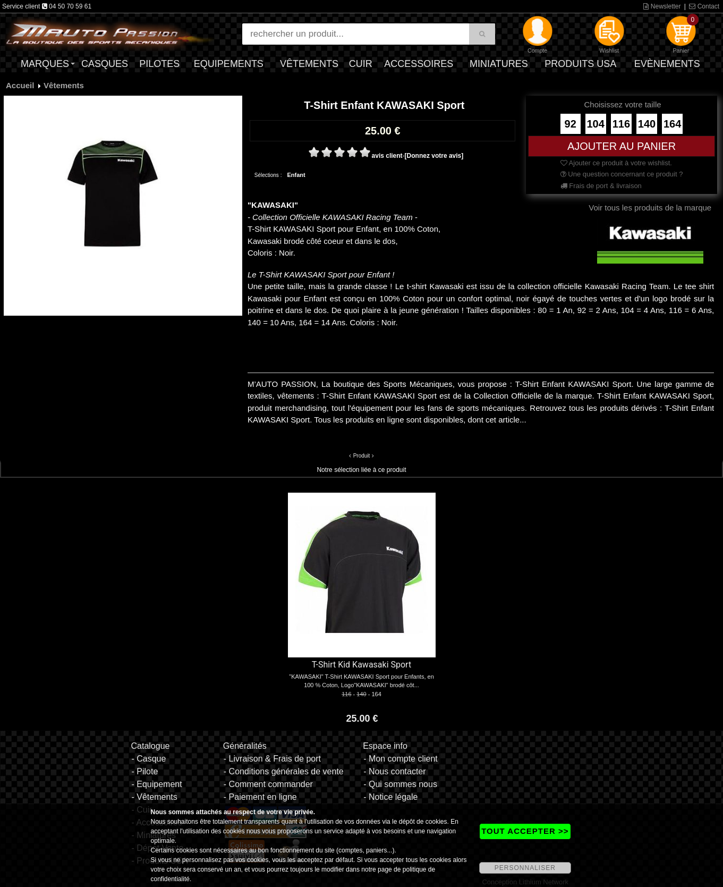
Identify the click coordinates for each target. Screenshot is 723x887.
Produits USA (580, 63)
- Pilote (144, 771)
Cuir (360, 63)
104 (596, 124)
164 (672, 124)
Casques (104, 63)
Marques (45, 63)
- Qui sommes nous (400, 784)
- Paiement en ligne (260, 796)
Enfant (296, 175)
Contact (704, 6)
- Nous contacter (394, 771)
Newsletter (662, 6)
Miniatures (499, 63)
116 (621, 124)
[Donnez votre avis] (434, 155)
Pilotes (159, 63)
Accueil (20, 85)
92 (570, 124)
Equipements (228, 63)
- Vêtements (154, 796)
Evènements (667, 63)
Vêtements (309, 63)
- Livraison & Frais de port (272, 758)
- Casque (148, 758)
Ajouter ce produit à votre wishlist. (616, 163)
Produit (361, 456)
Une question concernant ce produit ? (621, 174)
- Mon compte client (400, 758)
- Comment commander (268, 784)
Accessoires (418, 63)
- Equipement (156, 784)
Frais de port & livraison (601, 186)
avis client (387, 155)
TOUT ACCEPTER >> (524, 830)
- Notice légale (390, 796)
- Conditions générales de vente (284, 771)
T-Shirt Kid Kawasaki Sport (361, 665)
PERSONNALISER (525, 868)
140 (647, 124)
